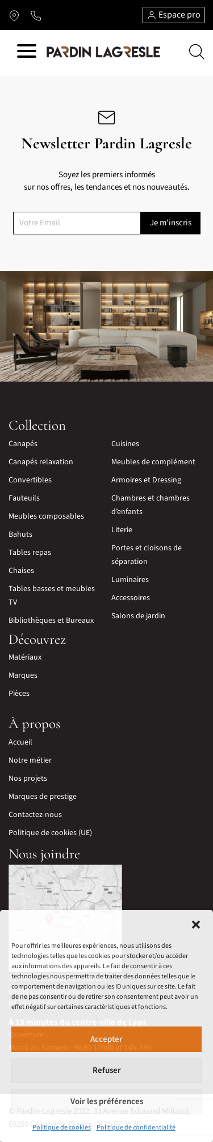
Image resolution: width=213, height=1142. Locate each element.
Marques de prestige (43, 796)
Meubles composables (46, 516)
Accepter (106, 1039)
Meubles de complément (153, 462)
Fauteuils (24, 498)
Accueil (20, 742)
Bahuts (20, 534)
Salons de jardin (138, 616)
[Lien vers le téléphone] (35, 15)
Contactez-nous (35, 814)
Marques (23, 675)
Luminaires (130, 579)
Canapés (23, 444)
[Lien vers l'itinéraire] (14, 15)
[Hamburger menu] (27, 53)
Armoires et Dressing (146, 480)
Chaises (21, 570)
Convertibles (30, 480)
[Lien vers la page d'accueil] (103, 51)
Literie (121, 530)
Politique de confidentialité (136, 1127)
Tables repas (30, 552)
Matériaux (25, 657)
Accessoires (130, 598)
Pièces (19, 693)
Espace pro (174, 14)
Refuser (107, 1070)
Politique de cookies (61, 1127)
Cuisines (125, 444)
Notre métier (30, 760)
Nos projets (28, 778)
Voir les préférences (106, 1101)
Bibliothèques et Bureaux (51, 620)
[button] (196, 924)
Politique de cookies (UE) (50, 833)
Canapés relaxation (41, 462)
